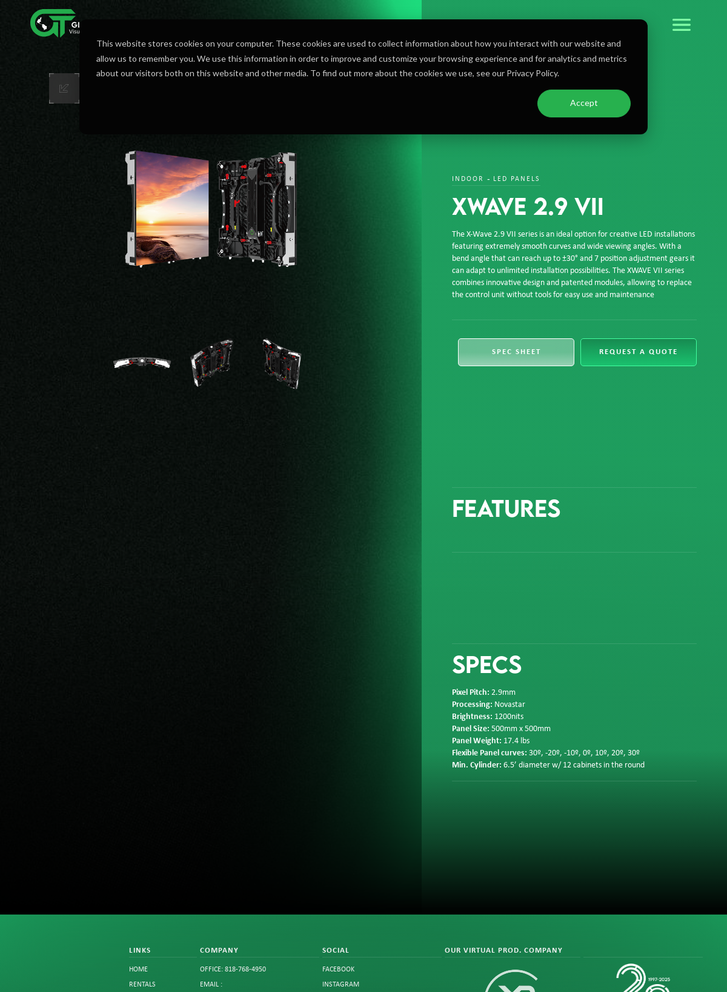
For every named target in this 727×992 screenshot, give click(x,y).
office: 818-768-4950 (233, 969)
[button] (681, 25)
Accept (584, 102)
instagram (340, 984)
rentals (142, 984)
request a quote (638, 352)
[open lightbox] (210, 209)
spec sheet (516, 352)
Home (138, 969)
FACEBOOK (338, 969)
